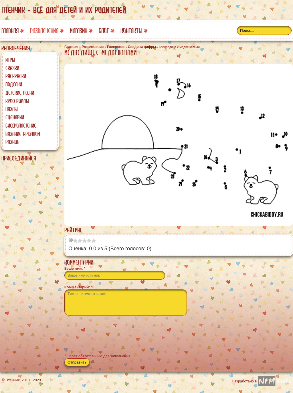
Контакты (131, 30)
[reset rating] (70, 240)
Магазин (78, 30)
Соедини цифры (142, 47)
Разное (12, 142)
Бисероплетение (20, 125)
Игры (10, 60)
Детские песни (19, 93)
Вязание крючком (22, 134)
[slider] (84, 240)
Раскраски (15, 76)
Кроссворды (17, 101)
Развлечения (44, 30)
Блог (104, 30)
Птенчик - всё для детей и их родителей (63, 10)
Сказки (12, 68)
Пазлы (11, 109)
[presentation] (107, 337)
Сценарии (14, 117)
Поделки (13, 84)
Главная (10, 30)
